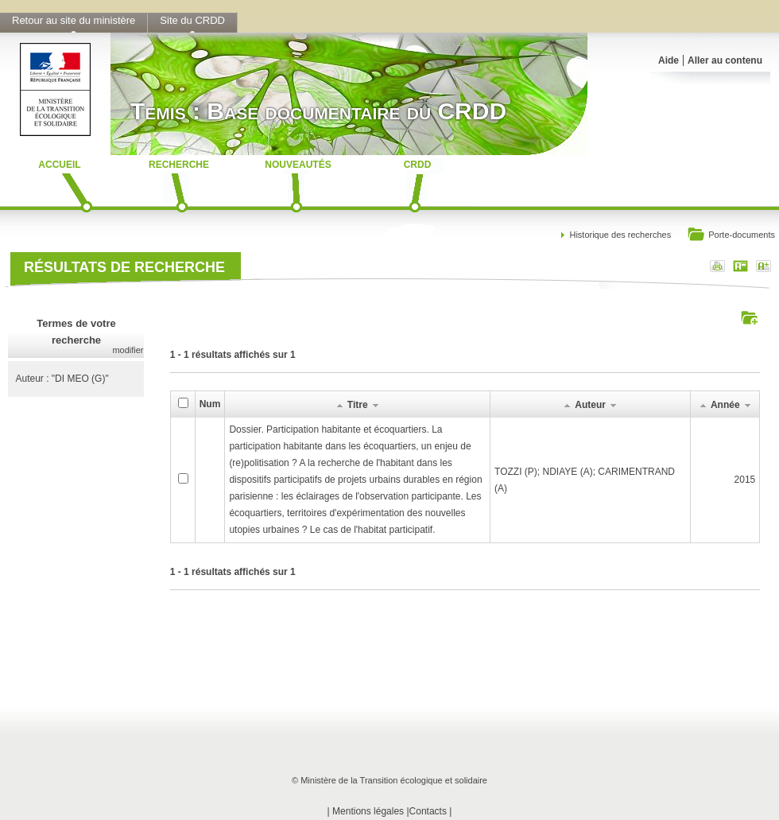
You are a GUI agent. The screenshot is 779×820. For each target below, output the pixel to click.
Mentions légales (368, 811)
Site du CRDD (192, 20)
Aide (668, 60)
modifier (127, 350)
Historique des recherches (620, 234)
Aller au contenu (725, 60)
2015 (745, 479)
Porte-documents (731, 235)
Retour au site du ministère (73, 20)
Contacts (428, 811)
